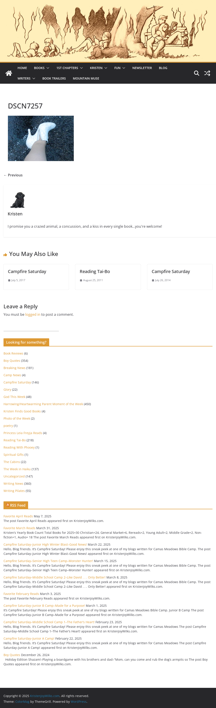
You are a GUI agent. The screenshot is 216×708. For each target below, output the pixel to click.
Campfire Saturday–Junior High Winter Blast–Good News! (45, 544)
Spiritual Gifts (14, 454)
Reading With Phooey (19, 447)
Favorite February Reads (21, 594)
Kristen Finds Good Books (22, 411)
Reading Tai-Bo (95, 271)
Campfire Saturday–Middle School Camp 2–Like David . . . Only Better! (55, 577)
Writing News (13, 483)
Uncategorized (14, 476)
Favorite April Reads (18, 516)
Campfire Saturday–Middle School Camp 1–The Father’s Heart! (49, 622)
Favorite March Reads (19, 528)
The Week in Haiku (17, 469)
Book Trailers (54, 78)
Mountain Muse (86, 78)
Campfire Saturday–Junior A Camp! (29, 638)
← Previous (13, 175)
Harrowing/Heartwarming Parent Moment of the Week (43, 404)
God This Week (14, 397)
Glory (7, 389)
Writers (24, 78)
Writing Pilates (14, 491)
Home (22, 68)
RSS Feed (17, 505)
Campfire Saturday (27, 271)
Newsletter (142, 68)
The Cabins (12, 462)
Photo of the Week (17, 418)
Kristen (96, 68)
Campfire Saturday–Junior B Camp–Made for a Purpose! (44, 605)
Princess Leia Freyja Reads (23, 433)
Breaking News (14, 368)
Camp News (12, 375)
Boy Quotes (12, 360)
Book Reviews (13, 353)
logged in (32, 314)
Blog (163, 68)
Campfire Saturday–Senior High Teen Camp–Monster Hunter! (48, 561)
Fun (117, 68)
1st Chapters (67, 68)
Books (39, 68)
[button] (47, 68)
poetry (8, 426)
